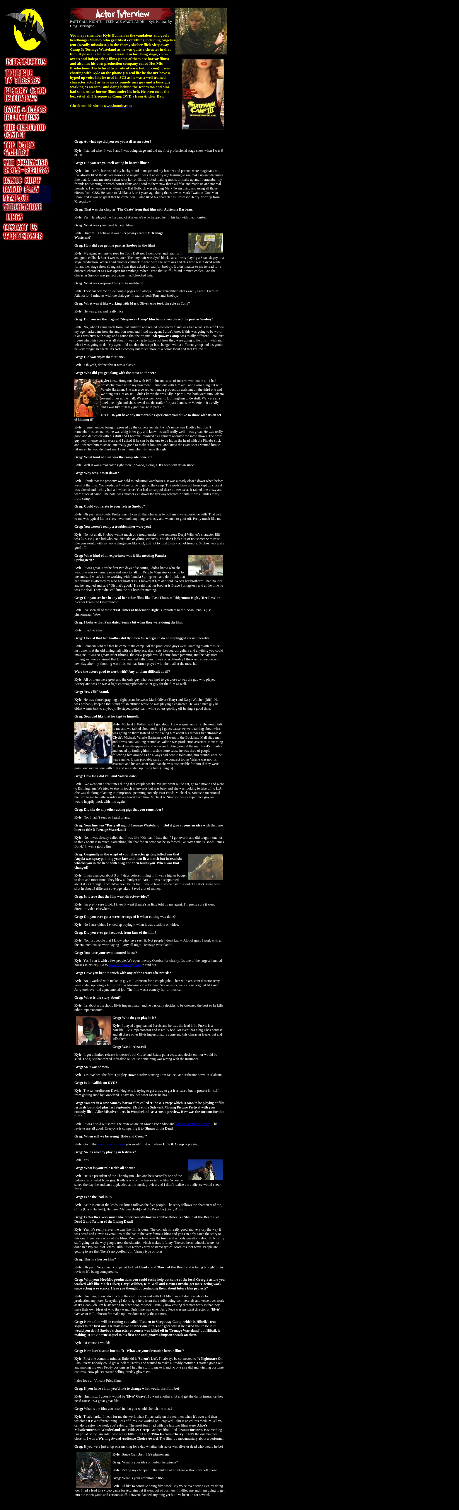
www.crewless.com (111, 1144)
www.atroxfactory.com (125, 965)
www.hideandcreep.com (192, 1124)
